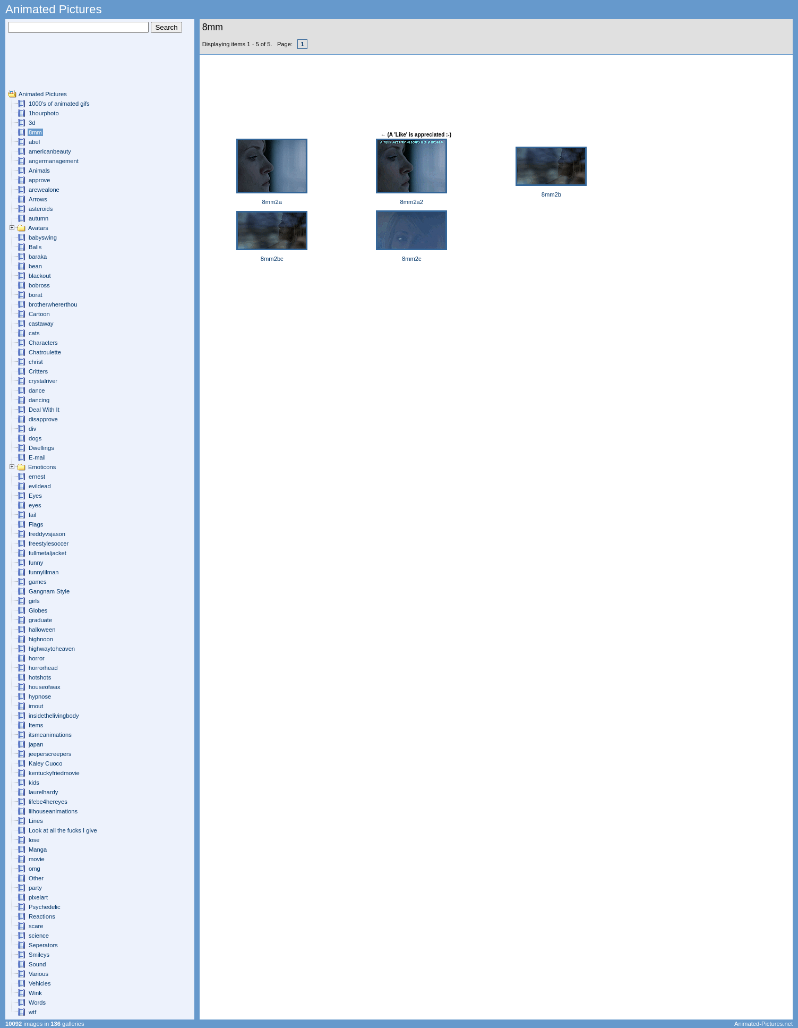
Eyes (35, 495)
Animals (39, 170)
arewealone (44, 189)
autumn (38, 218)
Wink (35, 993)
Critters (38, 371)
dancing (39, 400)
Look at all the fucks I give (63, 830)
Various (38, 974)
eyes (35, 505)
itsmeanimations (50, 735)
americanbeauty (50, 151)
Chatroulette (45, 352)
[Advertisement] (40, 65)
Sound (37, 964)
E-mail (37, 457)
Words (37, 1002)
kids (34, 782)
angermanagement (54, 161)
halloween (42, 629)
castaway (41, 323)
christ (36, 362)
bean (35, 266)
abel (34, 142)
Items (36, 725)
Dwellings (41, 448)
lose (34, 840)
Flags (36, 524)
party (35, 888)
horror (37, 658)
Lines (36, 821)
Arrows (38, 199)
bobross (39, 285)
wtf (32, 1012)
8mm (35, 132)
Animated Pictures (43, 94)
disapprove (43, 419)
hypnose (40, 696)
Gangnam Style (49, 591)
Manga (38, 849)
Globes (38, 610)
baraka (38, 256)
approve (39, 180)
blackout (40, 276)
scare (36, 926)
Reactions (42, 916)
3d (32, 123)
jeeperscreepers (50, 754)
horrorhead (43, 668)
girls (34, 601)
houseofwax (45, 687)
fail (32, 515)
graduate (40, 620)
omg (34, 868)
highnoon (41, 639)
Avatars (38, 228)
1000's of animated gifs (59, 103)
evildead (40, 486)
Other (36, 878)
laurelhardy (43, 792)
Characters (43, 342)
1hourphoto (44, 113)
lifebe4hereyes (48, 801)
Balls (35, 247)
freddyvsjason (47, 534)
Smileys (39, 954)
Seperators (43, 945)
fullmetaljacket (47, 553)
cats (34, 333)
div (32, 429)
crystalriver (43, 381)
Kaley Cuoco (45, 763)
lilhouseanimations (53, 811)
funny (36, 562)
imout (36, 706)
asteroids (41, 209)
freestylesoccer (48, 543)
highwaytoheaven (52, 648)
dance (37, 390)
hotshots (40, 677)
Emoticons (42, 467)
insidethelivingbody (54, 715)
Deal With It (44, 409)
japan (36, 744)
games (38, 582)
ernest (37, 476)
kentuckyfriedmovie (54, 773)
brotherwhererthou (53, 304)
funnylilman (44, 572)
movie (37, 859)
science (39, 935)
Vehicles (40, 983)
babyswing (43, 237)
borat (35, 295)
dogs (35, 438)
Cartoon (39, 314)
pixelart (38, 897)
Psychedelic (45, 907)
